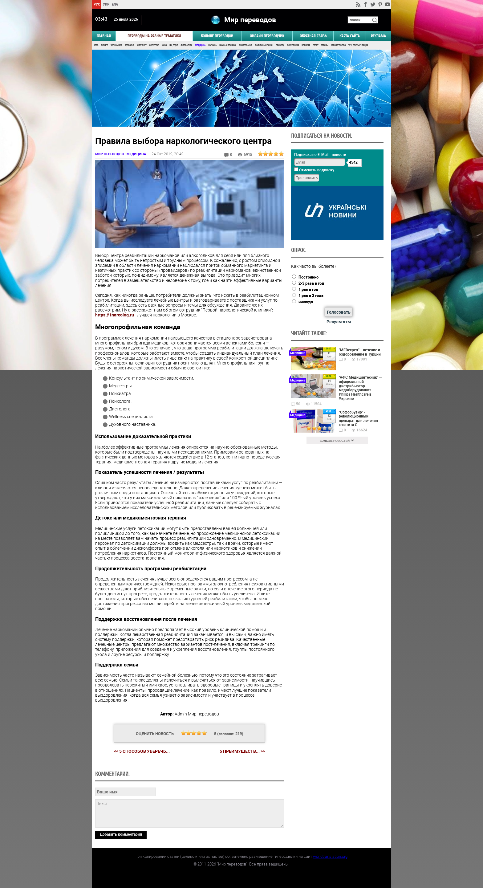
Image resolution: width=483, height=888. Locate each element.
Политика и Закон (264, 45)
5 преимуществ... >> (242, 751)
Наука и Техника (227, 45)
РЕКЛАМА (378, 36)
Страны (324, 45)
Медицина (200, 45)
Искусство (154, 45)
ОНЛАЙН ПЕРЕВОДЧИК (267, 36)
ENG (115, 4)
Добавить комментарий (121, 834)
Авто (96, 45)
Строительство (338, 45)
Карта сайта (349, 36)
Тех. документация (358, 45)
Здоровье (129, 45)
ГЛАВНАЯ (104, 36)
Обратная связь (313, 36)
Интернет (141, 45)
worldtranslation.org (330, 856)
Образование (245, 45)
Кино (164, 45)
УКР (106, 4)
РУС (96, 4)
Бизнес (104, 45)
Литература (186, 45)
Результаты (339, 321)
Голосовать (339, 312)
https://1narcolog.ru (114, 315)
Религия (306, 45)
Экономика (116, 45)
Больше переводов (217, 36)
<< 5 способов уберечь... (142, 751)
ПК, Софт (173, 45)
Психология (293, 45)
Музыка (212, 45)
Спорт (315, 45)
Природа (280, 45)
